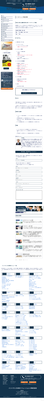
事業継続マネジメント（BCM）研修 (34, 278)
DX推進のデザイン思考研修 (19, 360)
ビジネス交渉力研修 (5, 310)
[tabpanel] (6, 46)
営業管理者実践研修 (5, 345)
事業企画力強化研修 (5, 297)
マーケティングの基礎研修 (6, 303)
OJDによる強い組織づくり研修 (33, 277)
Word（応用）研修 (31, 346)
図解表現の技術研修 (32, 297)
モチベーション (36, 330)
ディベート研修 (4, 311)
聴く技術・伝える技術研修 (33, 296)
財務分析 (8, 330)
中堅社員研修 (4, 284)
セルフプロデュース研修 (32, 336)
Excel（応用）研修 (32, 344)
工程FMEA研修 (31, 371)
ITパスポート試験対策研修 (33, 350)
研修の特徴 (4, 386)
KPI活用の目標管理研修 (5, 370)
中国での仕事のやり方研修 (33, 288)
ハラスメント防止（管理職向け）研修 (34, 318)
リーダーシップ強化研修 (19, 296)
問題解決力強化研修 (32, 309)
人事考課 (8, 365)
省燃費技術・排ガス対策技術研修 (20, 370)
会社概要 (12, 381)
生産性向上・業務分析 (24, 330)
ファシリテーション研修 (32, 298)
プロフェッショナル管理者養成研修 (7, 277)
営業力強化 (8, 341)
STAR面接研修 (31, 358)
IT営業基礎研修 (4, 350)
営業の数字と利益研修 (5, 346)
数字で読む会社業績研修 (5, 332)
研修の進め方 (5, 380)
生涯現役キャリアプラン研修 (6, 363)
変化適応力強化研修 (32, 284)
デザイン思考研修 (18, 358)
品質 (34, 365)
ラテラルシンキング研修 (19, 359)
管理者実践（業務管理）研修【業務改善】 (8, 282)
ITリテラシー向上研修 (32, 351)
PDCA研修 (30, 282)
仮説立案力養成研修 (32, 310)
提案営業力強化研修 (5, 343)
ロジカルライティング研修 (19, 310)
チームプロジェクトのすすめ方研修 (20, 323)
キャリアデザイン (9, 355)
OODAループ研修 (31, 281)
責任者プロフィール (14, 380)
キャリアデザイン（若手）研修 (6, 358)
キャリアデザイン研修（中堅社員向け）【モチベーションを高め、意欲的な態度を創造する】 (8, 360)
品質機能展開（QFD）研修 (33, 372)
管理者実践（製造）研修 (5, 283)
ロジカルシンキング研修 (19, 309)
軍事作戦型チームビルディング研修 (20, 318)
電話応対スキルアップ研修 (19, 344)
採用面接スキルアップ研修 (33, 357)
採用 (34, 355)
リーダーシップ (23, 294)
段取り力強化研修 (18, 337)
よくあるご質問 (5, 384)
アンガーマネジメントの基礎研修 (34, 332)
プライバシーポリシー (6, 400)
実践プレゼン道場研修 (5, 309)
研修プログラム (5, 387)
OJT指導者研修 (4, 317)
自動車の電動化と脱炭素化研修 (20, 372)
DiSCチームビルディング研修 (19, 317)
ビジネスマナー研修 (18, 343)
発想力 (22, 355)
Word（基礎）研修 (31, 345)
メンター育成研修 (4, 322)
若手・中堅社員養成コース (19, 278)
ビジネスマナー (23, 341)
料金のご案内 (5, 385)
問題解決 (35, 307)
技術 (21, 365)
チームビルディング (23, 315)
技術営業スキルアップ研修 (6, 344)
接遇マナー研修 (17, 346)
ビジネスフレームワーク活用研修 (20, 338)
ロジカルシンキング (23, 307)
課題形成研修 (4, 302)
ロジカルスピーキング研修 (19, 311)
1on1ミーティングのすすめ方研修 (7, 372)
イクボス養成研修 (31, 291)
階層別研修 (8, 275)
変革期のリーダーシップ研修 (19, 297)
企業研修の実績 (5, 381)
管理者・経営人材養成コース (19, 277)
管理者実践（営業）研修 (5, 281)
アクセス (12, 384)
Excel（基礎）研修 (32, 343)
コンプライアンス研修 (32, 317)
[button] (8, 275)
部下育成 (8, 315)
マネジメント (36, 275)
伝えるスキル (9, 307)
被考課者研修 (4, 371)
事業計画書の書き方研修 (5, 304)
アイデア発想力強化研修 (19, 357)
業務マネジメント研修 (32, 283)
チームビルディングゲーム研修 (20, 322)
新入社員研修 (4, 288)
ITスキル (35, 341)
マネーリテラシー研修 (5, 290)
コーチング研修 (4, 318)
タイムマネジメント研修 (19, 332)
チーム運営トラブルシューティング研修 (21, 324)
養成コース (22, 275)
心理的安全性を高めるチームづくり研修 (21, 325)
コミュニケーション (37, 294)
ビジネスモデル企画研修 (5, 301)
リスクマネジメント (37, 315)
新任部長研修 (4, 278)
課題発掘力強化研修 (32, 311)
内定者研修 (3, 289)
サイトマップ (13, 386)
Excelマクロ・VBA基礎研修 (33, 352)
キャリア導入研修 (4, 357)
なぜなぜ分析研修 (31, 370)
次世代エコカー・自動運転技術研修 (20, 371)
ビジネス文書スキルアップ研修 (20, 345)
